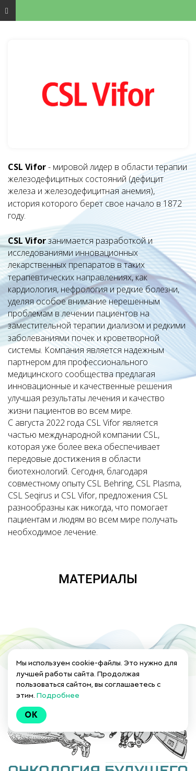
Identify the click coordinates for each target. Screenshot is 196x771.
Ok (31, 714)
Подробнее (58, 695)
